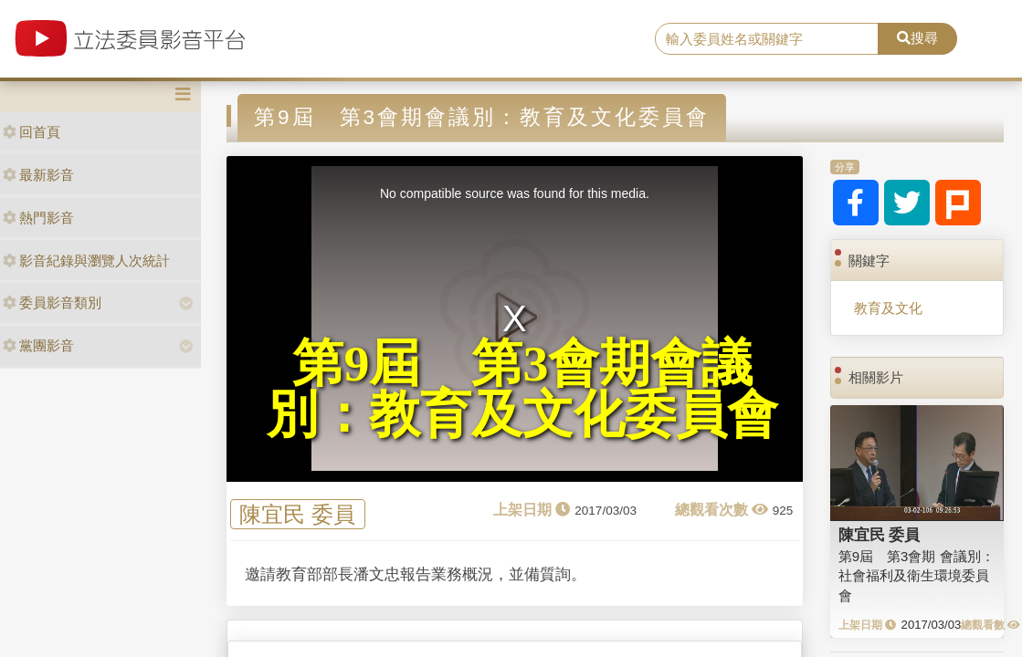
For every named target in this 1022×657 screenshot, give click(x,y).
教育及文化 (888, 308)
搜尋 (917, 38)
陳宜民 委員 (297, 514)
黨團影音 (38, 345)
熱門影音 (38, 217)
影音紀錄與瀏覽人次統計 (86, 260)
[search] (767, 39)
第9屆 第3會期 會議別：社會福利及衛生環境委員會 (916, 575)
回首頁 (31, 132)
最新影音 (38, 174)
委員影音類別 (52, 302)
